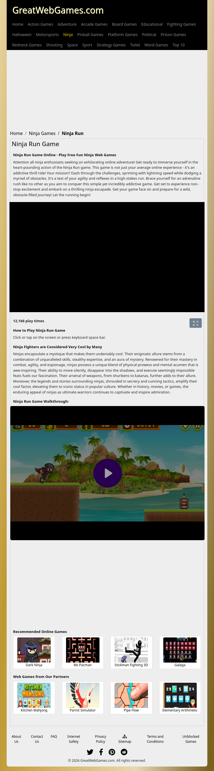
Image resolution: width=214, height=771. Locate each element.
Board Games (124, 24)
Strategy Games (111, 45)
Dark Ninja (34, 665)
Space (72, 45)
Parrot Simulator (83, 710)
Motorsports (47, 34)
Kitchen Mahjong (34, 710)
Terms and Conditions (155, 739)
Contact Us (37, 739)
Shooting (54, 45)
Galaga (179, 665)
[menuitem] (18, 24)
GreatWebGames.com (58, 10)
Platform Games (123, 34)
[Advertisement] (107, 89)
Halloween (21, 34)
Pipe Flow (131, 710)
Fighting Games (181, 24)
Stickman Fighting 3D (131, 665)
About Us (16, 739)
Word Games (156, 45)
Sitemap (124, 739)
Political (149, 34)
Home (17, 24)
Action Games (40, 24)
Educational (152, 24)
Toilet (135, 45)
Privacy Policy (100, 739)
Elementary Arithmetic (180, 710)
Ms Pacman (83, 665)
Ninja (68, 34)
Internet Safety (73, 739)
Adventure (67, 24)
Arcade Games (94, 24)
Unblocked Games (191, 739)
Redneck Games (27, 45)
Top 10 (178, 45)
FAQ (54, 736)
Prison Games (173, 34)
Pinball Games (90, 34)
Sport (87, 45)
